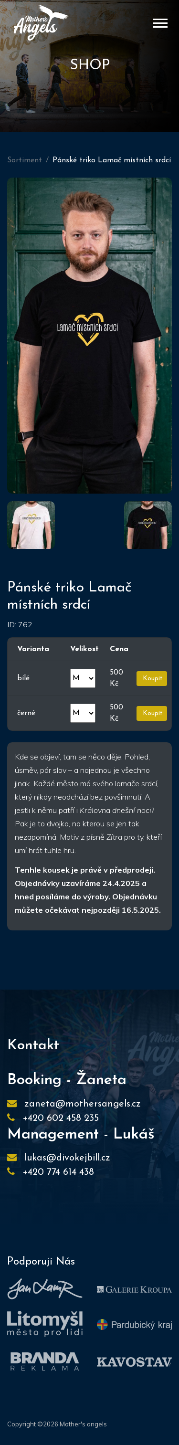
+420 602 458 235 (60, 1118)
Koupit (152, 678)
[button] (159, 21)
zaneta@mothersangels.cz (82, 1104)
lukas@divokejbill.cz (67, 1158)
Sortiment (24, 160)
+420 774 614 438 (58, 1172)
